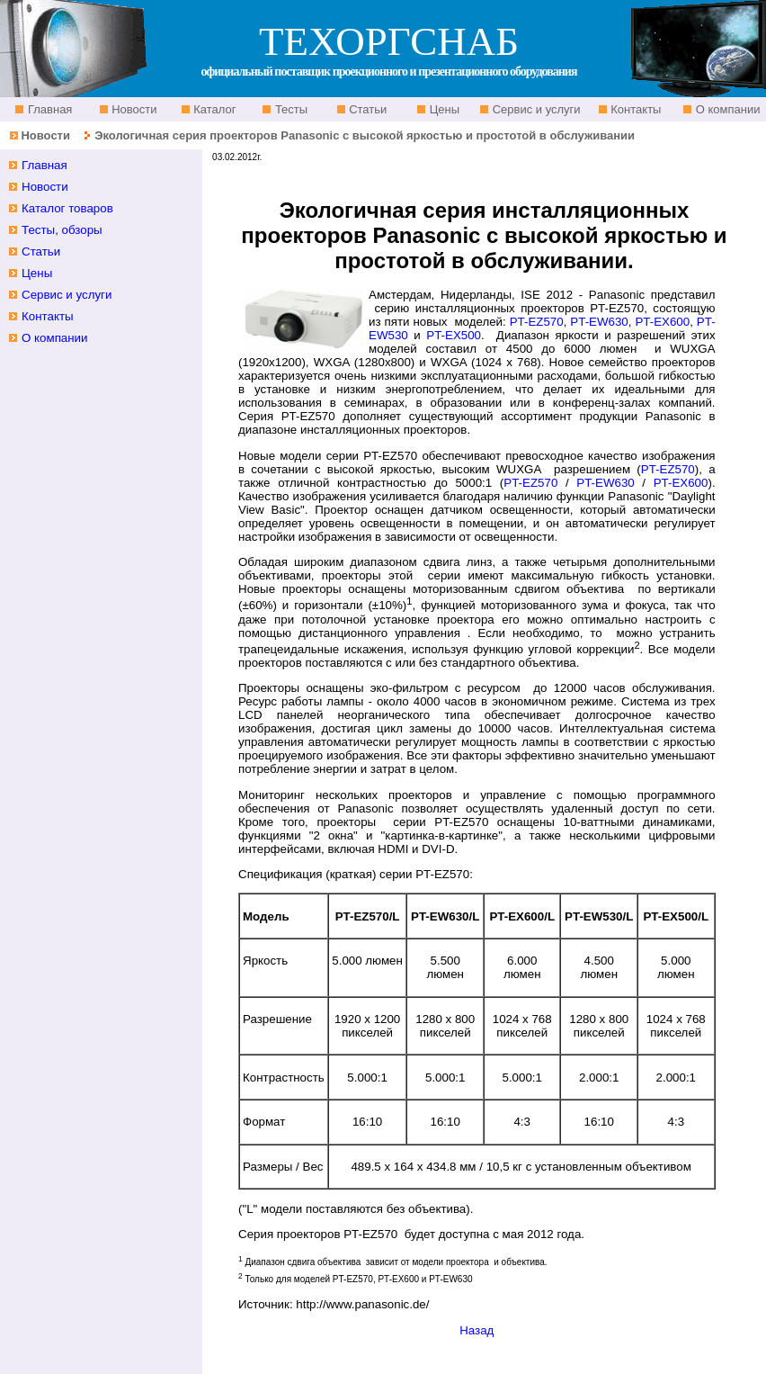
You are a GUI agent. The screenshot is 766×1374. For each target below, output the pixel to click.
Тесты (289, 109)
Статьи (366, 109)
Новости (133, 109)
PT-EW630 (599, 321)
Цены (442, 109)
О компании (726, 109)
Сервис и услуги (535, 109)
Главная (48, 109)
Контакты (635, 109)
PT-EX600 (662, 321)
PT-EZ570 (537, 321)
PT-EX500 (453, 335)
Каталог (213, 109)
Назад (476, 1330)
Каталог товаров (67, 208)
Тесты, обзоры (62, 230)
